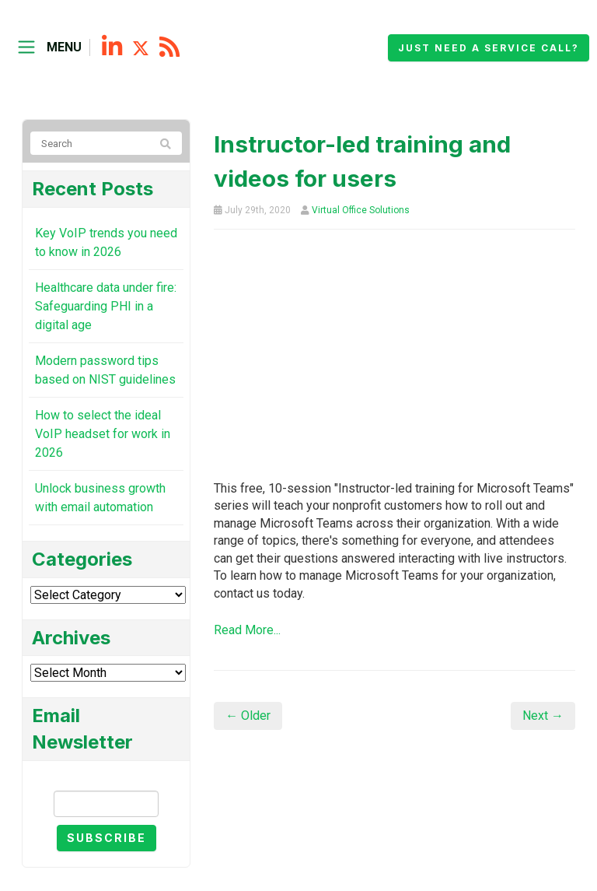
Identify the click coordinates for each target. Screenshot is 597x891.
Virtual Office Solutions (361, 210)
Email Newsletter (106, 777)
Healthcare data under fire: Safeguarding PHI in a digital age (105, 306)
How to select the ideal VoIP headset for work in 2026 (102, 434)
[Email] (106, 804)
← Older (248, 715)
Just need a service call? (488, 48)
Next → (543, 715)
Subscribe (106, 837)
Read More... (247, 630)
